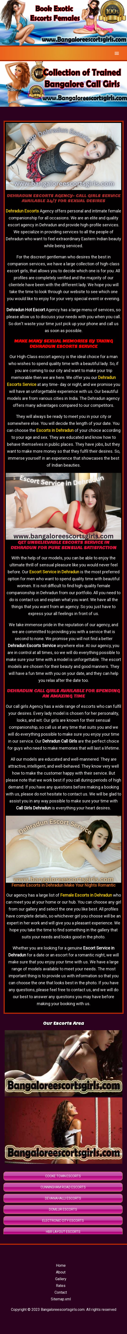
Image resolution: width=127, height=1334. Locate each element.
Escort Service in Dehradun (54, 571)
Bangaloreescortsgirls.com (63, 1309)
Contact (61, 1292)
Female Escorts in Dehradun (86, 895)
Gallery (60, 1279)
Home (61, 1265)
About (60, 1272)
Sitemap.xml (61, 1299)
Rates (60, 1285)
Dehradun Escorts (22, 210)
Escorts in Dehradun (55, 430)
